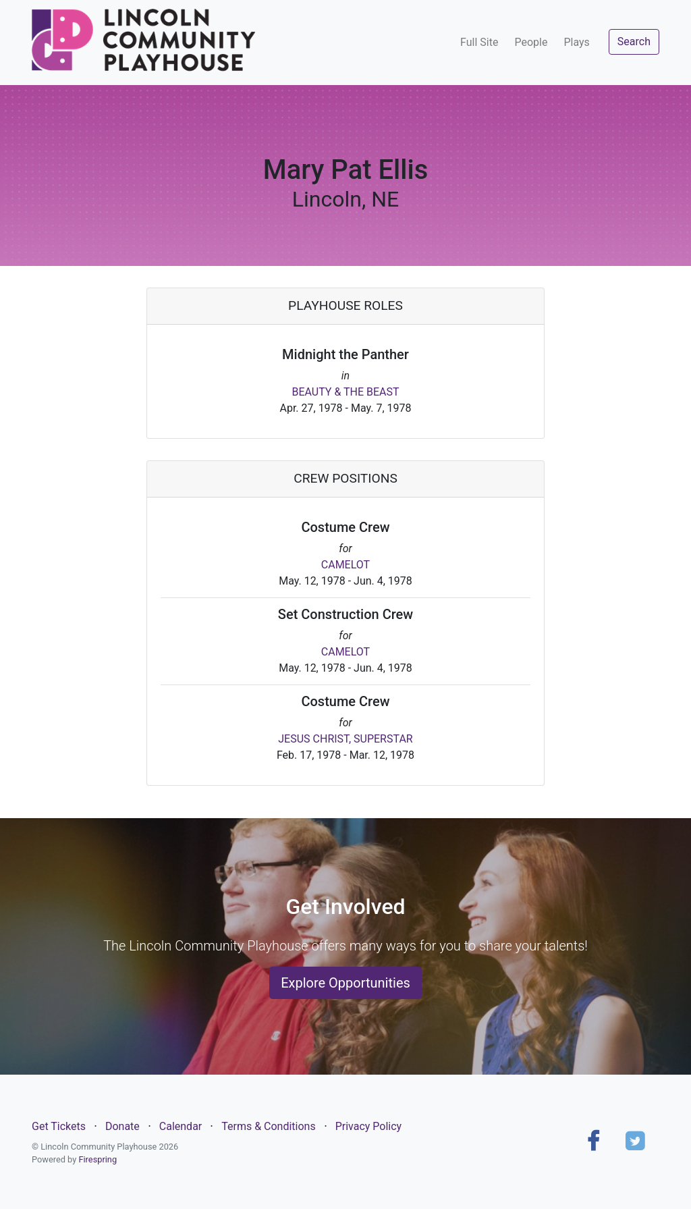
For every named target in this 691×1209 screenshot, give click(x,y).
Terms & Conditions (268, 1126)
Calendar (180, 1126)
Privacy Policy (368, 1126)
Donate (122, 1126)
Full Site (479, 42)
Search (634, 41)
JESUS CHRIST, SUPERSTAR (345, 738)
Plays (576, 42)
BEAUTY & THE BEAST (345, 391)
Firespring (97, 1159)
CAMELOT (345, 564)
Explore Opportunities (345, 983)
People (530, 42)
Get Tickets (59, 1126)
